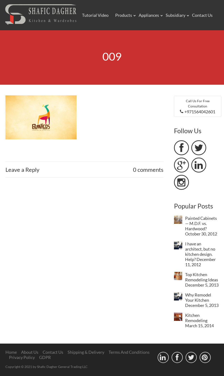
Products (123, 15)
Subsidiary (175, 15)
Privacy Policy (22, 357)
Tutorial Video (95, 15)
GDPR (45, 357)
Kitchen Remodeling (196, 318)
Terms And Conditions (129, 352)
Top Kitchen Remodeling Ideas (201, 277)
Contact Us (202, 15)
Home (11, 352)
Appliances (149, 15)
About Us (29, 352)
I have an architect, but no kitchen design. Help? (200, 251)
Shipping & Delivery (86, 352)
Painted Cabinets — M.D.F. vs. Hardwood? (201, 223)
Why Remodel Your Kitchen (198, 297)
